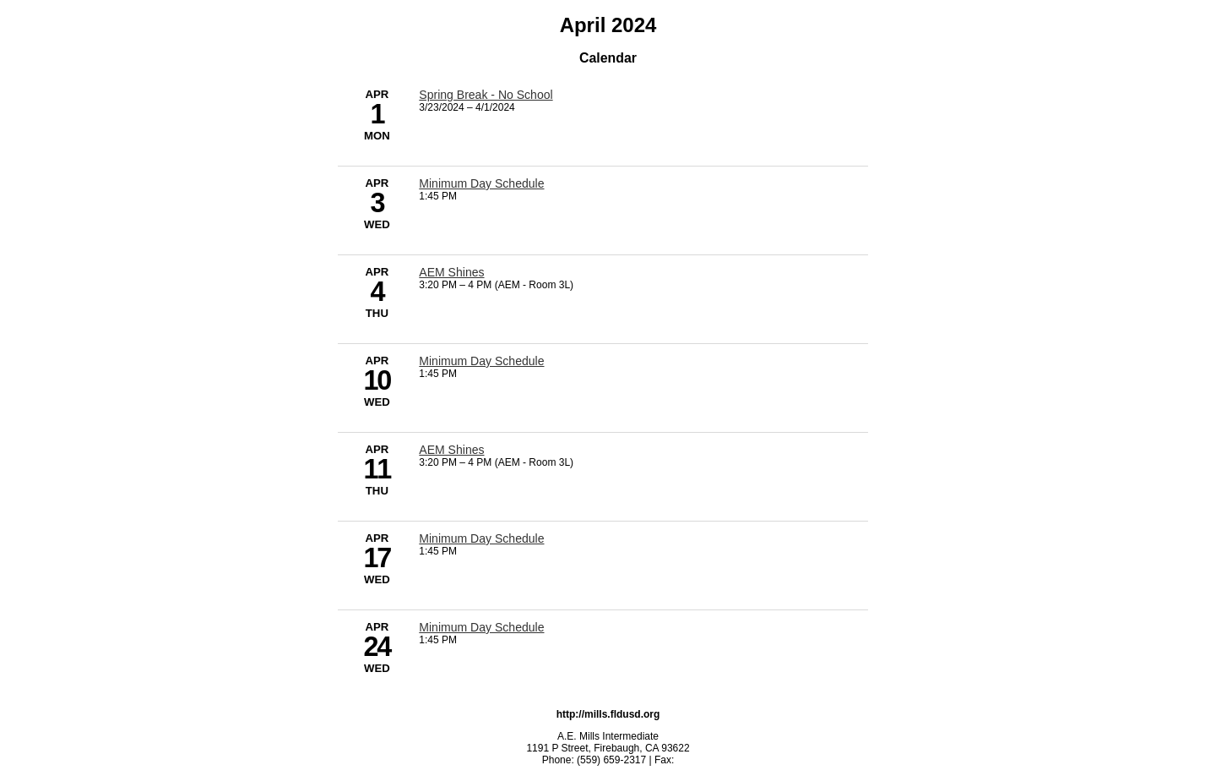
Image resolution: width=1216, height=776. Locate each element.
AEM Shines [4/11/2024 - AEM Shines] (451, 449)
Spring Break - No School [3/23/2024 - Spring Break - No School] (485, 94)
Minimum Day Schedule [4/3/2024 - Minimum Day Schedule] (481, 183)
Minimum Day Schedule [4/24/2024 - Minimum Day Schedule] (481, 627)
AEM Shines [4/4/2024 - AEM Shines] (451, 272)
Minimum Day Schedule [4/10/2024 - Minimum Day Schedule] (481, 361)
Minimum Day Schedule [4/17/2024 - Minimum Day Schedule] (481, 538)
